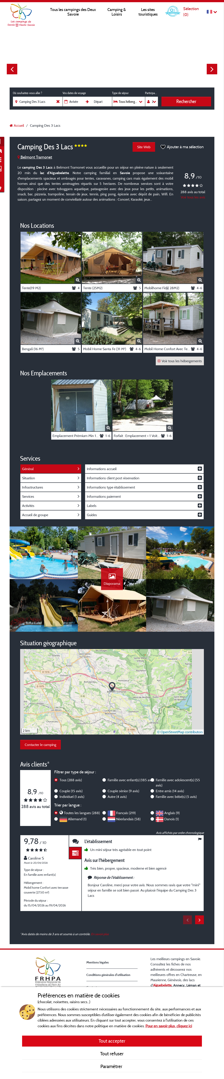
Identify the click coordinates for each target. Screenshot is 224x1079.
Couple (71, 791)
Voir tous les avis (193, 197)
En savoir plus (100, 934)
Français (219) (126, 813)
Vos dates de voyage (74, 93)
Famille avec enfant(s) (131, 780)
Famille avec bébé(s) (176, 796)
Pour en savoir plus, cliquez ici (168, 1026)
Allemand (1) (77, 819)
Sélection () (191, 11)
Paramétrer (111, 1066)
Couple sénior (123, 791)
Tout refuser (112, 1053)
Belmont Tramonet (35, 157)
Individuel (72, 796)
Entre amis (170, 791)
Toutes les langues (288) (82, 813)
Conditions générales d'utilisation (108, 975)
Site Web (143, 147)
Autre (117, 796)
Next (212, 69)
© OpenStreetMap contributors (180, 732)
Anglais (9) (172, 813)
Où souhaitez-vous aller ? (27, 93)
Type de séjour (120, 93)
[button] (112, 687)
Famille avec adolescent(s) (178, 782)
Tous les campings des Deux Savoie (73, 12)
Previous (12, 69)
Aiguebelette (162, 985)
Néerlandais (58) (128, 819)
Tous (71, 780)
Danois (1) (171, 819)
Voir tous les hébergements (180, 361)
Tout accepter (112, 1041)
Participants (151, 93)
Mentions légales (97, 962)
